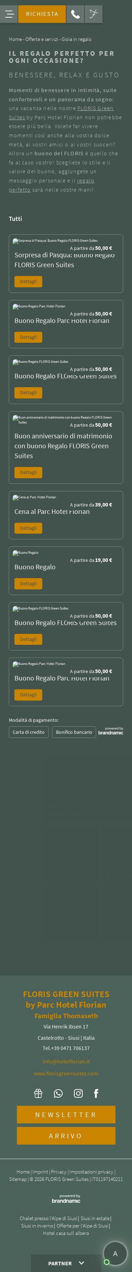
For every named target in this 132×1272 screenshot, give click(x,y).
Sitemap (18, 1179)
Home (24, 1171)
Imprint (40, 1171)
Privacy (59, 1171)
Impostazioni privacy (91, 1171)
